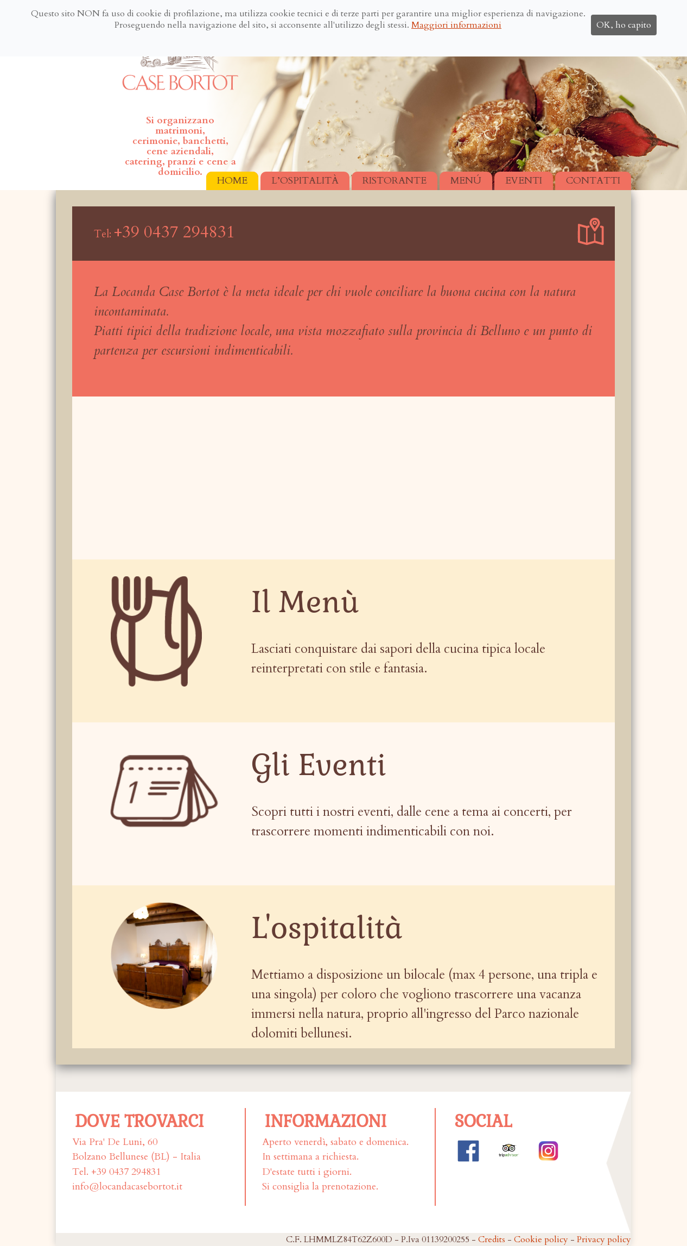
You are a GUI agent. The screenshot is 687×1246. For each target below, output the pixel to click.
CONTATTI (593, 180)
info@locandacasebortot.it (127, 1186)
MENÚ (465, 180)
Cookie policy (541, 1239)
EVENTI (523, 180)
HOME (232, 180)
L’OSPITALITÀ (305, 180)
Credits (491, 1239)
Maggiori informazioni (456, 25)
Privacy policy (604, 1239)
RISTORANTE (394, 180)
